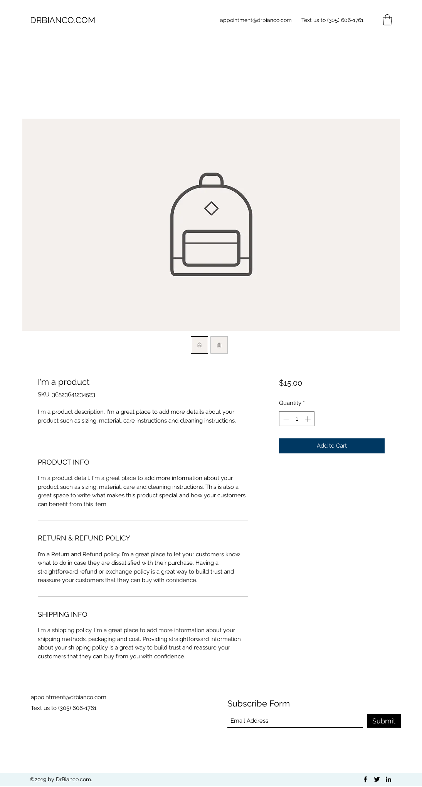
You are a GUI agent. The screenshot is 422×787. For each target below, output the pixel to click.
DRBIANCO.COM (62, 20)
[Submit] (384, 721)
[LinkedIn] (388, 779)
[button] (387, 19)
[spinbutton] (297, 419)
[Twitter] (377, 779)
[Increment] (308, 419)
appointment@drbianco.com (256, 20)
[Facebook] (365, 779)
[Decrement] (285, 419)
